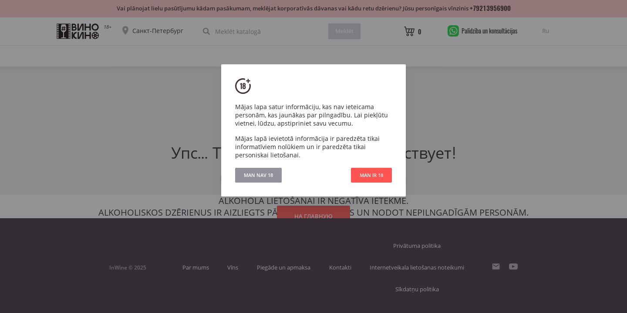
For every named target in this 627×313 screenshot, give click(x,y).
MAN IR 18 (371, 175)
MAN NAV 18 (258, 175)
